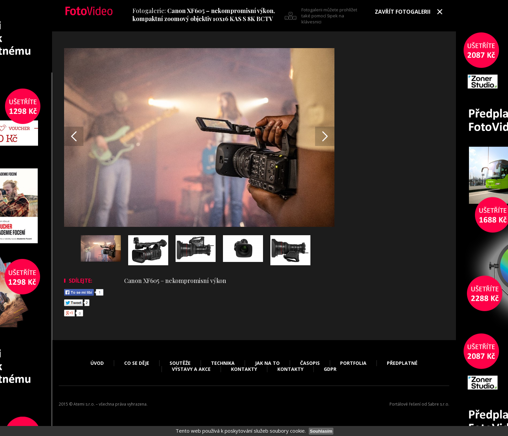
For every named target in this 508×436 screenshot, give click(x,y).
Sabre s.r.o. (438, 404)
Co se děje (136, 363)
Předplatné (402, 363)
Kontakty (244, 369)
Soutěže (180, 363)
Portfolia (353, 363)
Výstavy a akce (191, 369)
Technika (223, 363)
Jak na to (267, 363)
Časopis (310, 363)
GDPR (330, 369)
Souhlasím (321, 431)
